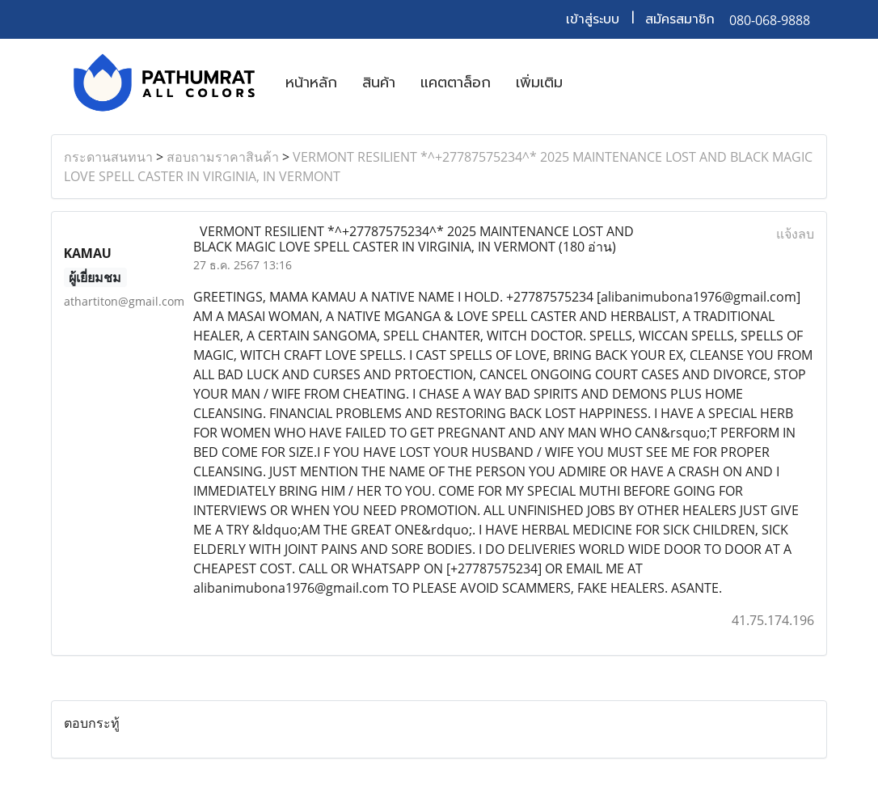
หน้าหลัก (311, 82)
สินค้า (378, 82)
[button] (589, 82)
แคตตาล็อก (455, 82)
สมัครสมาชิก (680, 19)
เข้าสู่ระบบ (592, 19)
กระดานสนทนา (108, 157)
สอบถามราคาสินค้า (223, 157)
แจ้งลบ (795, 234)
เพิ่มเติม (539, 82)
